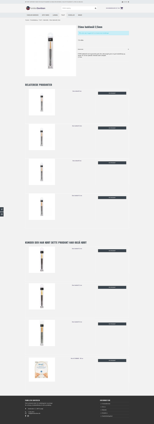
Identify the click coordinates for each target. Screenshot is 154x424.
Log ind (124, 2)
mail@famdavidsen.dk (34, 413)
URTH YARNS (45, 15)
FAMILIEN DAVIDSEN (32, 15)
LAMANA (55, 15)
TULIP (63, 15)
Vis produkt (112, 93)
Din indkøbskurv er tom (114, 8)
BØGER (80, 15)
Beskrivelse (80, 49)
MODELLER (71, 15)
